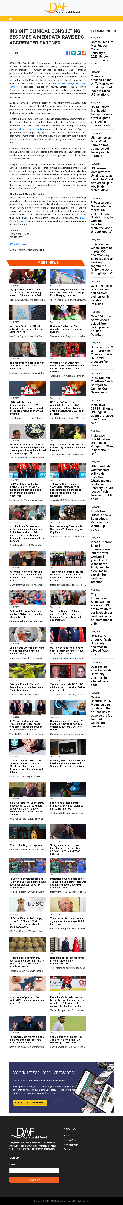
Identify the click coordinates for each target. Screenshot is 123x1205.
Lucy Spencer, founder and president (32, 129)
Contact (68, 1149)
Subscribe (34, 1179)
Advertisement (71, 1144)
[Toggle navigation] (10, 18)
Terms (67, 1135)
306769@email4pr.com (20, 244)
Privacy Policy (70, 1140)
